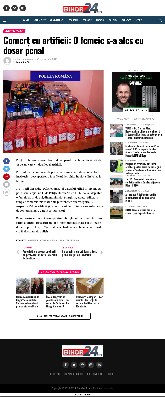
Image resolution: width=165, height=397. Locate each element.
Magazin (100, 20)
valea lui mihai (49, 240)
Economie (73, 20)
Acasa (26, 20)
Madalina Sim (23, 62)
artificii (33, 240)
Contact (111, 374)
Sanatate (126, 20)
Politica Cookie (95, 374)
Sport (138, 20)
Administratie (57, 20)
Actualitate (39, 20)
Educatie (87, 20)
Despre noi (55, 374)
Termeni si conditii (73, 374)
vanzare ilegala (70, 240)
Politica (113, 20)
